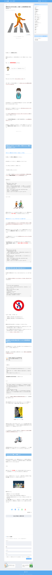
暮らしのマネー (37, 16)
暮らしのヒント (37, 14)
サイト (7, 553)
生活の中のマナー (38, 22)
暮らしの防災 (37, 19)
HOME (26, 571)
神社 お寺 (37, 26)
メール (7, 550)
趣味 (36, 29)
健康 (36, 8)
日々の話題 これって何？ (9, 1)
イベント (37, 6)
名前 (6, 546)
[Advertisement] (19, 44)
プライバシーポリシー (38, 38)
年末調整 (37, 11)
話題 (36, 27)
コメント (7, 540)
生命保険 (37, 21)
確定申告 (37, 24)
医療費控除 (37, 9)
